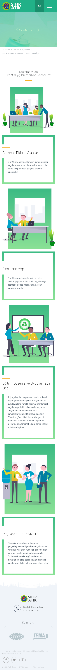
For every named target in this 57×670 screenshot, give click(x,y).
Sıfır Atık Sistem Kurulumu (13, 54)
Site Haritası (38, 667)
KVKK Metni (24, 667)
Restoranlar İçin (32, 54)
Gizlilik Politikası (9, 667)
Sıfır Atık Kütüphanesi (22, 50)
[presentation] (5, 627)
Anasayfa (7, 50)
